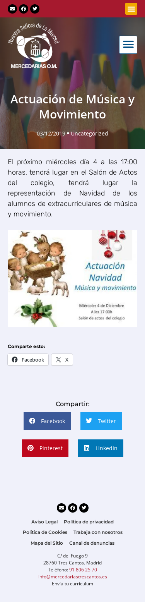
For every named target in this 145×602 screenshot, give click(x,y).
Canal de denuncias (91, 543)
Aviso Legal (44, 522)
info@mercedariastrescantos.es (72, 576)
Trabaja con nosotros (98, 532)
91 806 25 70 (83, 569)
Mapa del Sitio (47, 543)
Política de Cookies (45, 532)
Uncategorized (89, 133)
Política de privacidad (89, 522)
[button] (131, 9)
